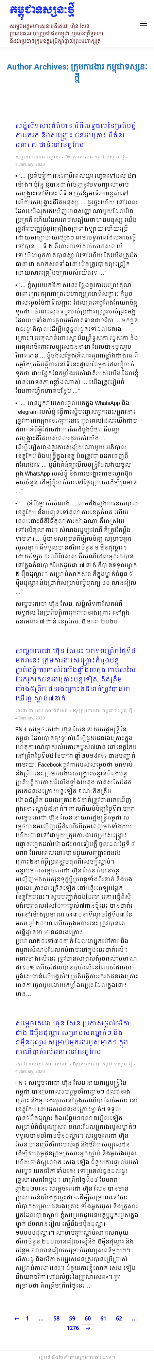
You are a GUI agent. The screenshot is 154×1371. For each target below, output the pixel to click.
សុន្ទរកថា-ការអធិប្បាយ (37, 157)
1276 (73, 1328)
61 (103, 1319)
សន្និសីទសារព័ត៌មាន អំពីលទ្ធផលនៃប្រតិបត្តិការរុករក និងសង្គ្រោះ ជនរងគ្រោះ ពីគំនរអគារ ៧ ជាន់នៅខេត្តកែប (75, 136)
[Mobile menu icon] (143, 23)
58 (56, 1319)
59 (72, 1319)
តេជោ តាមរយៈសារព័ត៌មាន (41, 711)
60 (88, 1319)
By (94, 157)
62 (119, 1319)
